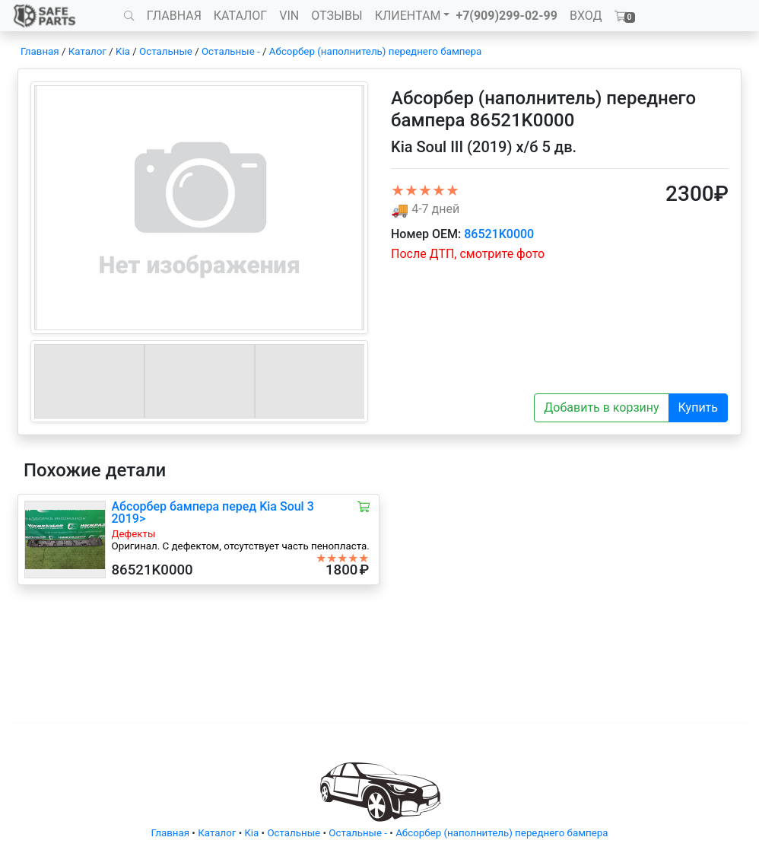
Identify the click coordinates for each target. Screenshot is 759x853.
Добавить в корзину (601, 407)
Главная (40, 51)
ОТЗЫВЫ (336, 15)
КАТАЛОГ (240, 15)
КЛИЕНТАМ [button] (408, 15)
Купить (698, 407)
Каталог (87, 51)
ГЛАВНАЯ (174, 15)
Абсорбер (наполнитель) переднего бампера (375, 51)
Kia (123, 51)
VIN (289, 15)
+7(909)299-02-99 (506, 15)
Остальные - (232, 51)
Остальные (165, 51)
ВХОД (586, 15)
